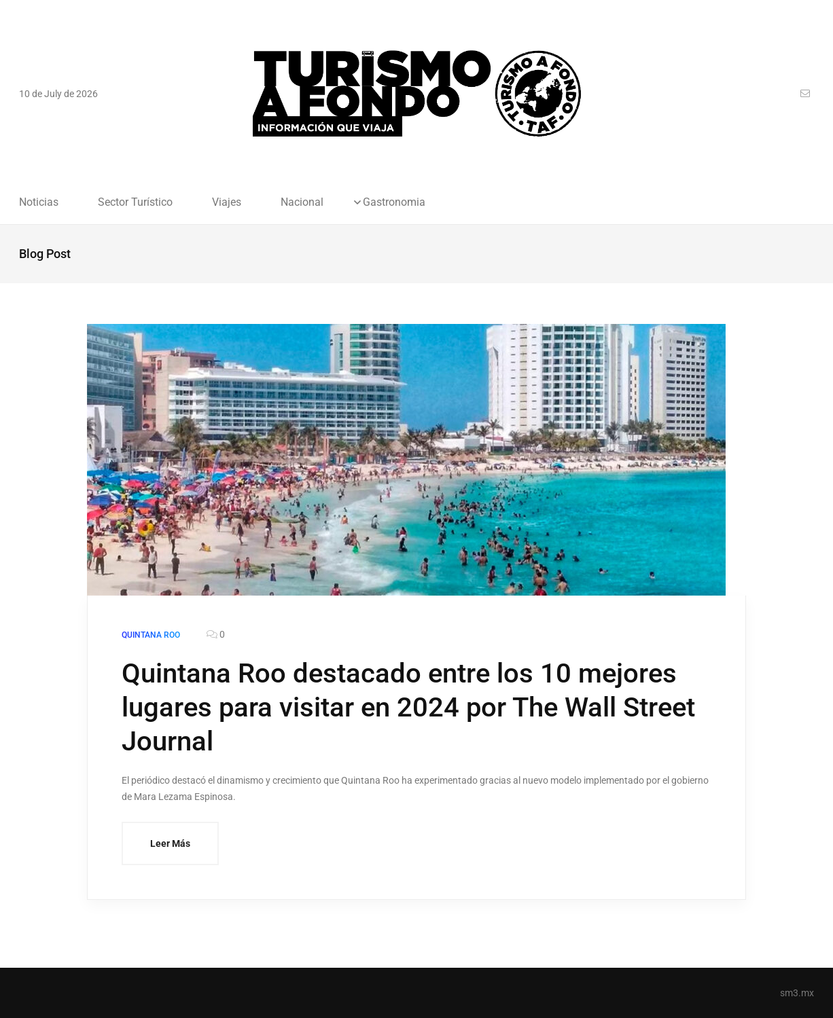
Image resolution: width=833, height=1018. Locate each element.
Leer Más (170, 843)
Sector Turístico (135, 202)
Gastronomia (394, 202)
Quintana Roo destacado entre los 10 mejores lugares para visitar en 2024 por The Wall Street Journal (408, 707)
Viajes (226, 202)
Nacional (302, 202)
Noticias (38, 202)
